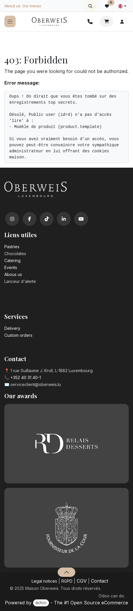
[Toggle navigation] (10, 22)
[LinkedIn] (64, 219)
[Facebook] (30, 219)
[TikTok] (47, 219)
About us (12, 5)
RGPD (66, 581)
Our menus (31, 6)
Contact (99, 581)
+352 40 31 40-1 (25, 377)
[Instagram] (12, 219)
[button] (90, 6)
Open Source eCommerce (99, 602)
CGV (82, 581)
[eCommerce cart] (106, 21)
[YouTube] (81, 219)
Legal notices (44, 581)
